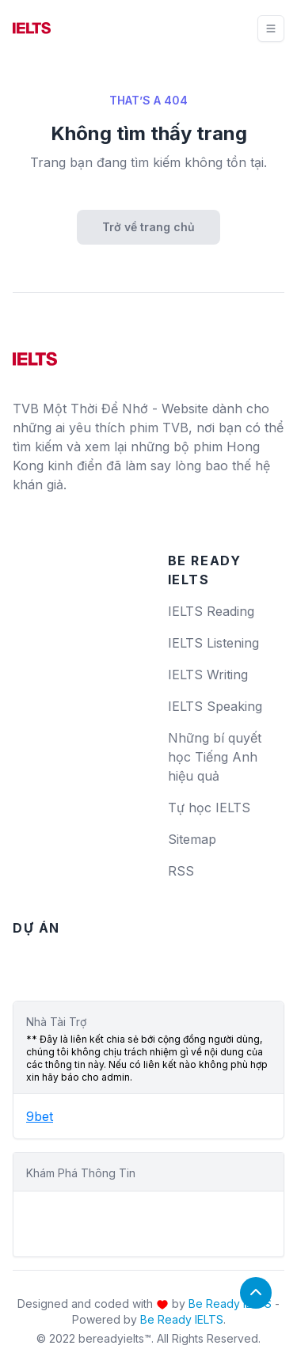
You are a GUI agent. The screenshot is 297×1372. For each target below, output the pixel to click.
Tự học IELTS (209, 807)
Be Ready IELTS (230, 1303)
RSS (181, 871)
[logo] (35, 353)
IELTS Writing (208, 674)
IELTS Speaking (215, 706)
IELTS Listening (213, 643)
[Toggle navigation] (270, 28)
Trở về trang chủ (148, 227)
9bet (39, 1116)
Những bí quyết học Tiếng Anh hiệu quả (214, 757)
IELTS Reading (211, 611)
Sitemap (192, 839)
